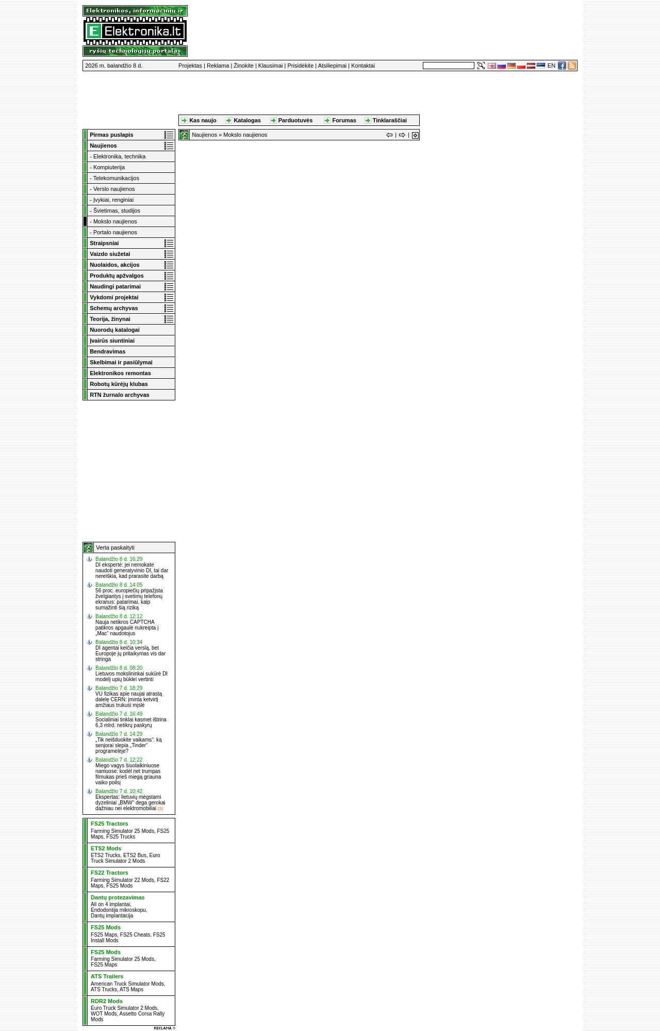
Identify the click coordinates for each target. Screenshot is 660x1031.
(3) (160, 808)
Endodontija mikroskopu (118, 910)
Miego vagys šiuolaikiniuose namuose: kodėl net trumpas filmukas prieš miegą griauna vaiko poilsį (128, 774)
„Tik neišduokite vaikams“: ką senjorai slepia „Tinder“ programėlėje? (128, 745)
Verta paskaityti (115, 547)
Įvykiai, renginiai (113, 200)
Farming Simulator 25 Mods (122, 831)
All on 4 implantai (110, 904)
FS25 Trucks (120, 837)
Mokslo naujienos (115, 221)
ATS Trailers (107, 976)
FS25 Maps (104, 935)
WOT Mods (104, 1014)
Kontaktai (363, 65)
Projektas (190, 65)
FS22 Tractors (109, 872)
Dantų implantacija (112, 916)
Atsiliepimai (332, 65)
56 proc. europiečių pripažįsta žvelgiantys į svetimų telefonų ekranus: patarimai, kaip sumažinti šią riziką (129, 599)
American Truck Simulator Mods (127, 984)
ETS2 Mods (106, 848)
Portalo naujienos (115, 232)
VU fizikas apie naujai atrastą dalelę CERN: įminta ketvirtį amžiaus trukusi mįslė (128, 699)
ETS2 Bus (134, 855)
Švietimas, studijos (116, 210)
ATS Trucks (104, 989)
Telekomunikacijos (116, 178)
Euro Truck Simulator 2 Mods (125, 858)
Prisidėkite (301, 65)
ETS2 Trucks (105, 855)
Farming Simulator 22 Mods (122, 880)
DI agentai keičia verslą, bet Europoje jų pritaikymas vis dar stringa (130, 653)
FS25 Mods (119, 886)
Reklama (218, 65)
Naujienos (204, 135)
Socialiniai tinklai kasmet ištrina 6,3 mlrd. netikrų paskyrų (131, 722)
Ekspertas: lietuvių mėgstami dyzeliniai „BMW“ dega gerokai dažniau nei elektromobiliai (130, 802)
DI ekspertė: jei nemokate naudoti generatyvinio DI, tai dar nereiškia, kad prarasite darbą (131, 570)
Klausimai (270, 65)
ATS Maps (131, 989)
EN (551, 65)
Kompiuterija (109, 167)
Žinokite (244, 65)
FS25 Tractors (109, 823)
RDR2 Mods (107, 1001)
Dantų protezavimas (118, 897)
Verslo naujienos (114, 189)
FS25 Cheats (135, 935)
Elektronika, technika (119, 156)
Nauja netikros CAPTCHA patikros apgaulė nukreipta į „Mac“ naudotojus (126, 627)
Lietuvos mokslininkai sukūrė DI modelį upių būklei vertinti (131, 676)
